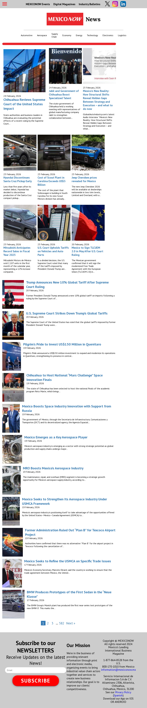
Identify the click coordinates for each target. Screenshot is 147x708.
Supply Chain (55, 35)
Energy (79, 35)
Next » (70, 623)
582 (61, 623)
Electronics (107, 35)
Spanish (118, 695)
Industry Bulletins (89, 4)
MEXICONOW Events (38, 4)
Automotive (26, 35)
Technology (92, 35)
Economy (66, 35)
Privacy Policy (123, 692)
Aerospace (42, 35)
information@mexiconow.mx (118, 669)
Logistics (122, 35)
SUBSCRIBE (35, 680)
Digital (64, 4)
